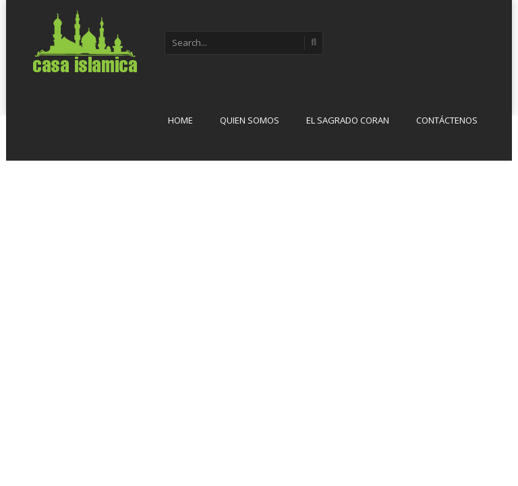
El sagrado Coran (347, 120)
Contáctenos (447, 120)
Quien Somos (249, 120)
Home (180, 120)
